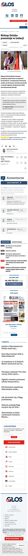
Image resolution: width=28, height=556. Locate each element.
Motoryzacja (9, 447)
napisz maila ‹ (9, 150)
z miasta (17, 31)
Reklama (7, 518)
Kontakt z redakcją (9, 515)
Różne (8, 486)
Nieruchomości (10, 452)
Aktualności (11, 31)
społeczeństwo (14, 42)
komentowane (17, 242)
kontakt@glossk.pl (14, 284)
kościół (4, 42)
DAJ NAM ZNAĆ (14, 277)
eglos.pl (14, 9)
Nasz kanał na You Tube (10, 524)
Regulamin (7, 516)
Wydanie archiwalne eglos (11, 520)
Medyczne (9, 466)
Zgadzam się (22, 545)
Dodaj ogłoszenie (14, 442)
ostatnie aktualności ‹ (11, 151)
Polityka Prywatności (10, 522)
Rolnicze (8, 471)
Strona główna (4, 31)
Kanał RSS (7, 526)
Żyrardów (14, 11)
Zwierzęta (9, 476)
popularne (6, 242)
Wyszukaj (23, 27)
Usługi (8, 461)
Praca (8, 457)
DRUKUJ (25, 45)
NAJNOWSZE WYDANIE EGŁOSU (18, 20)
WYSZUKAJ (14, 335)
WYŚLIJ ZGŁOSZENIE (12, 538)
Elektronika (9, 481)
